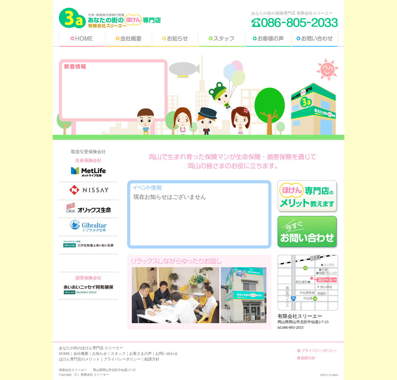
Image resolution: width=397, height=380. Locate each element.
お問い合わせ (166, 353)
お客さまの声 (140, 353)
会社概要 (81, 353)
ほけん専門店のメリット (79, 359)
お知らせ (99, 353)
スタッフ (118, 353)
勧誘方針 (152, 359)
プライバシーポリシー (122, 359)
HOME (64, 353)
